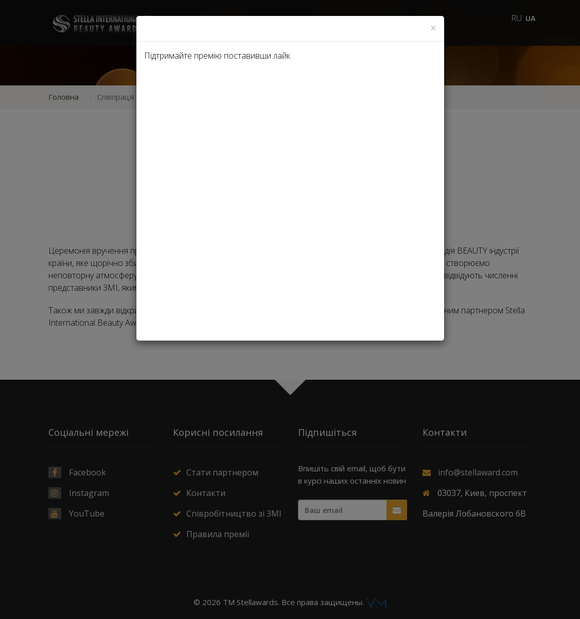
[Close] (433, 28)
